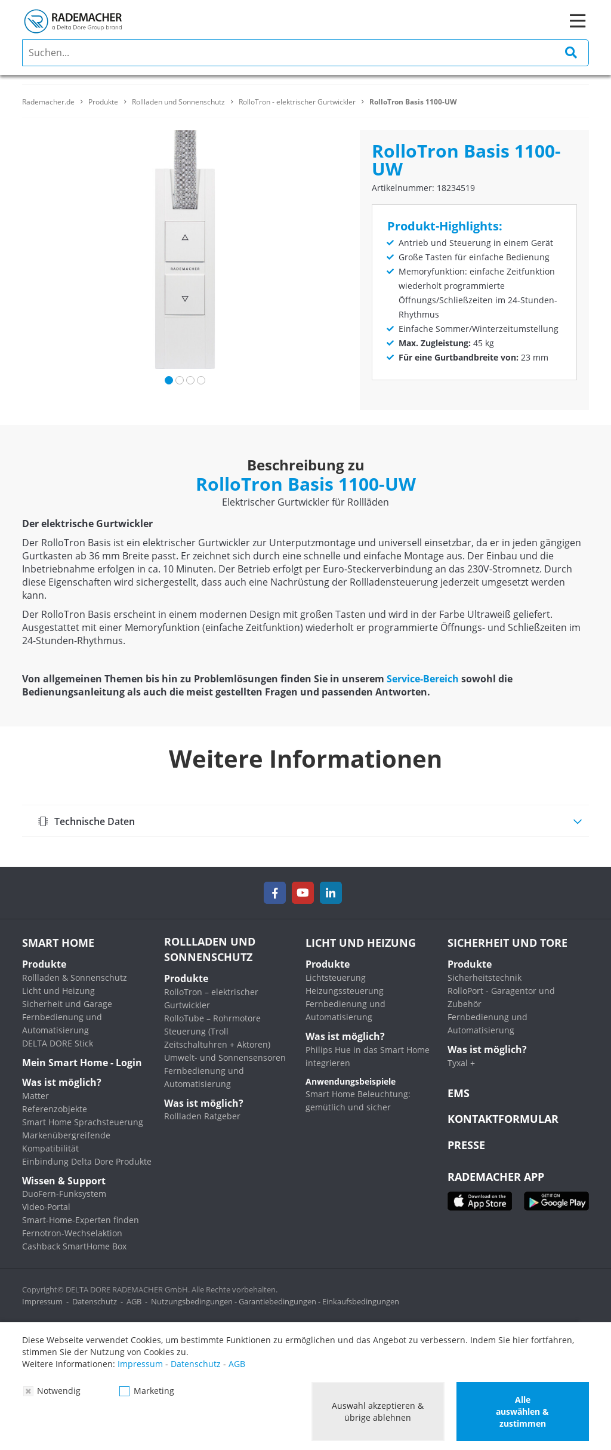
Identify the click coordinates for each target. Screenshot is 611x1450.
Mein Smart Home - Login (82, 1062)
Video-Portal (46, 1206)
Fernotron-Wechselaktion (72, 1233)
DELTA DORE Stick (57, 1043)
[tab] (305, 821)
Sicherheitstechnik (484, 977)
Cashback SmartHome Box (74, 1246)
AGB (133, 1301)
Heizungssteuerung (345, 990)
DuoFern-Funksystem (64, 1193)
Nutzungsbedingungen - (195, 1301)
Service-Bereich (423, 678)
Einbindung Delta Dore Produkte (87, 1161)
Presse (466, 1145)
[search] (305, 52)
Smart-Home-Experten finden (80, 1220)
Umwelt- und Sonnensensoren (225, 1057)
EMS (459, 1093)
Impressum (42, 1301)
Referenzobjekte (54, 1109)
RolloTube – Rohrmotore (212, 1018)
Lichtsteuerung (336, 977)
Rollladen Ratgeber (202, 1116)
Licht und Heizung (58, 990)
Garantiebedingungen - (280, 1301)
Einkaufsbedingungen (360, 1301)
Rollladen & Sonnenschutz (74, 977)
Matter (35, 1095)
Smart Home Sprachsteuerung (82, 1122)
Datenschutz (94, 1301)
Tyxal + (461, 1063)
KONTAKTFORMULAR (503, 1119)
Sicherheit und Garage (67, 1003)
